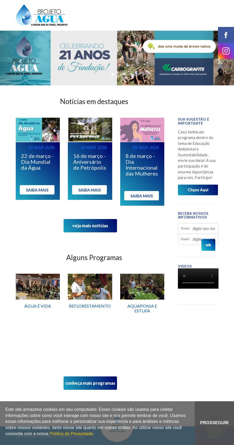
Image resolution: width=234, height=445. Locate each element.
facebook (226, 35)
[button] (17, 58)
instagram (226, 51)
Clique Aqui (198, 190)
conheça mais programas (90, 383)
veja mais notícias (90, 225)
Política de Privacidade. (71, 433)
